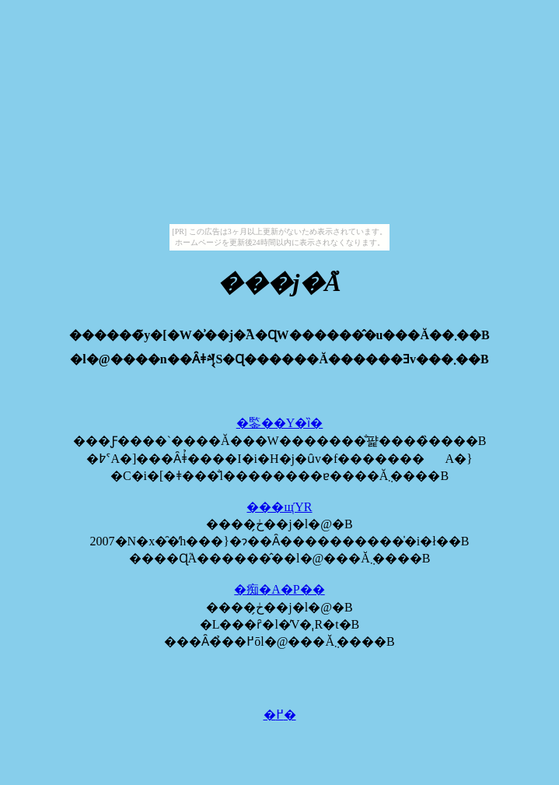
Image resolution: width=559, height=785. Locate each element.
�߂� (280, 714)
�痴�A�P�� (279, 589)
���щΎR (279, 506)
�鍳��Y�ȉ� (279, 422)
